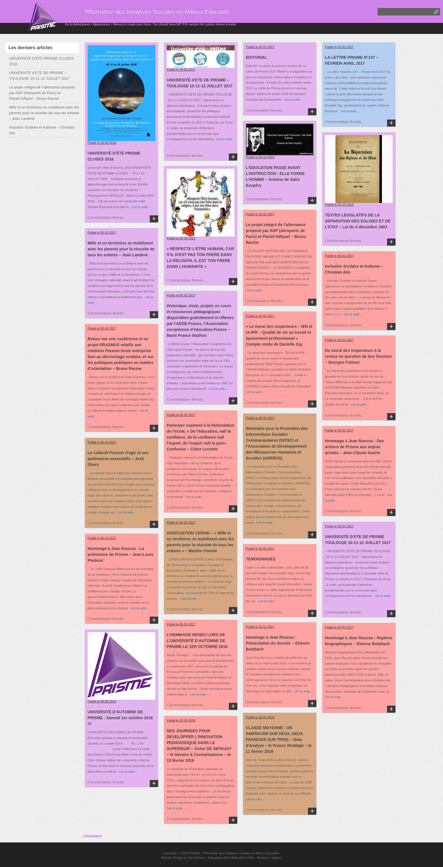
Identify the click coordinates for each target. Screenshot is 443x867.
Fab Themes (196, 857)
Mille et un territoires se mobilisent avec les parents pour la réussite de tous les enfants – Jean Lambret (44, 113)
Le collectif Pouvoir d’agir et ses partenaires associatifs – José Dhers (118, 458)
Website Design (172, 857)
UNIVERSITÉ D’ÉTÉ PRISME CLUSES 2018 (41, 61)
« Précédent (92, 836)
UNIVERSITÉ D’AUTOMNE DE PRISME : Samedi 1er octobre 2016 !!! (120, 718)
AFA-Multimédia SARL (238, 857)
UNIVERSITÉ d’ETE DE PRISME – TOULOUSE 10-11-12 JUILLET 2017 (39, 76)
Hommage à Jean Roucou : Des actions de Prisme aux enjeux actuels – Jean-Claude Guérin (354, 447)
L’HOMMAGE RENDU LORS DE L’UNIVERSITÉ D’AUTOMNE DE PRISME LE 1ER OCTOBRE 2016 (197, 640)
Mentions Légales (269, 857)
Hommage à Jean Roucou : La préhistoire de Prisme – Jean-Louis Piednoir (120, 554)
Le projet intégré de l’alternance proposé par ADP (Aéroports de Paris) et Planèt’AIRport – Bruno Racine (42, 93)
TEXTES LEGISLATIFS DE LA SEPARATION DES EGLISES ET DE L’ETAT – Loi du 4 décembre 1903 (357, 221)
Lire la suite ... (140, 207)
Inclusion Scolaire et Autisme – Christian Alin (42, 130)
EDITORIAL (256, 57)
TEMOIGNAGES (260, 559)
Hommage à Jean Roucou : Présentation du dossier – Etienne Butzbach (278, 643)
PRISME (194, 853)
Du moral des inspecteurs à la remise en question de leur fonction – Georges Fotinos (358, 356)
